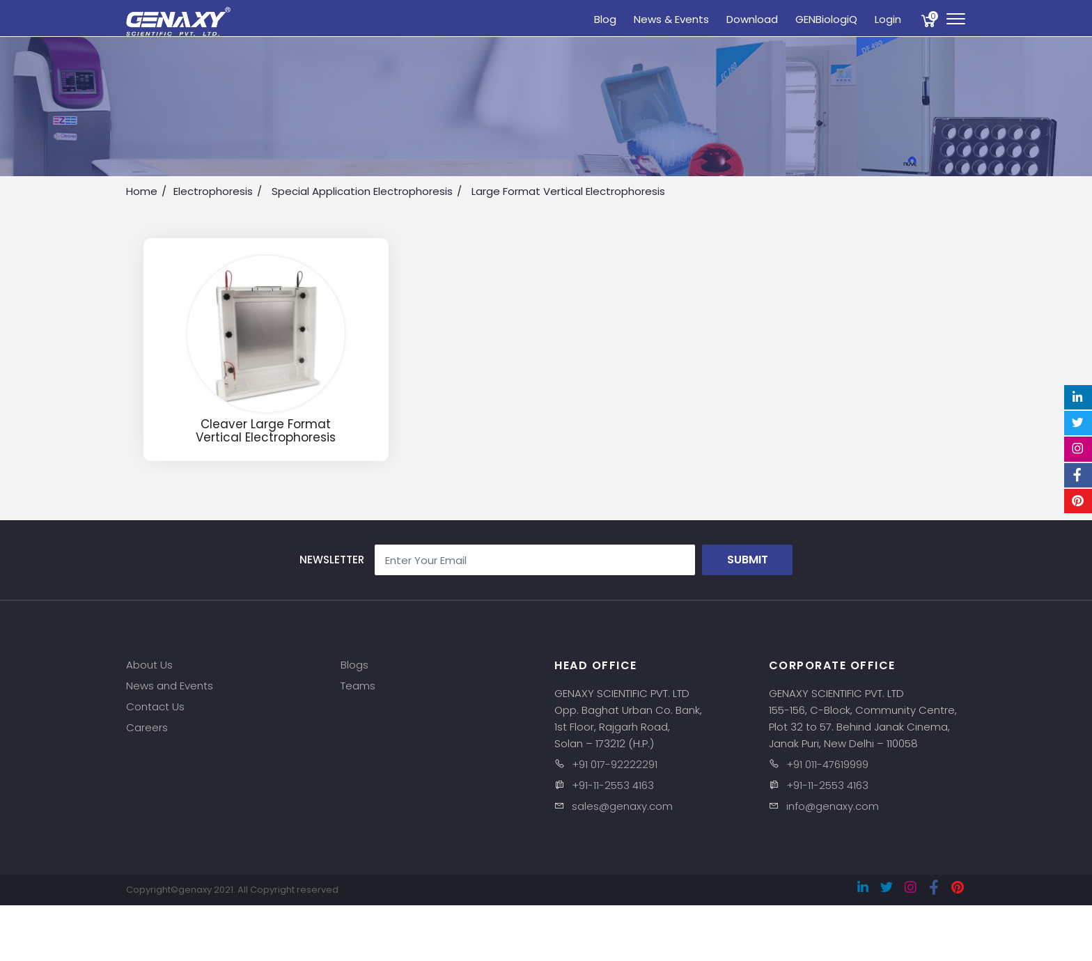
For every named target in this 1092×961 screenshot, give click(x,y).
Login (888, 19)
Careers (147, 727)
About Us (149, 664)
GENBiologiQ (826, 19)
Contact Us (155, 706)
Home (141, 191)
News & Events (671, 19)
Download (752, 19)
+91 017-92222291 (614, 764)
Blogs (354, 664)
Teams (358, 685)
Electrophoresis (213, 191)
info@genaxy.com (832, 806)
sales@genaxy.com (622, 806)
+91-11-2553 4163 (613, 785)
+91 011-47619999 (827, 764)
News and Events (169, 685)
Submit (747, 560)
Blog (605, 19)
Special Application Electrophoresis (362, 191)
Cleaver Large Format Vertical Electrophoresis (266, 431)
